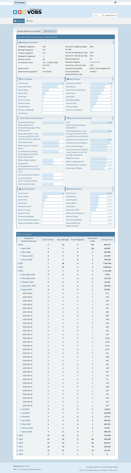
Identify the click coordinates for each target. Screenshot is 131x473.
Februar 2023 (27, 428)
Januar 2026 (27, 259)
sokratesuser (95, 62)
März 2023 (26, 424)
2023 (21, 271)
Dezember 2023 (28, 274)
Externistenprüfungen (26, 184)
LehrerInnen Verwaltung (75, 90)
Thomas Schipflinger (26, 110)
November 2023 (28, 278)
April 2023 (26, 420)
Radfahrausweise (72, 158)
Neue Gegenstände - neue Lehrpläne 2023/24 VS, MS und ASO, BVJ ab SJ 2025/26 (29, 136)
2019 (21, 446)
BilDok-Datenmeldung (27, 160)
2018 (21, 450)
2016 (21, 454)
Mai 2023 (25, 417)
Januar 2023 (27, 431)
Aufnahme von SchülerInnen (77, 139)
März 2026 (26, 252)
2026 (21, 244)
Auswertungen (72, 106)
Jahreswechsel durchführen (28, 175)
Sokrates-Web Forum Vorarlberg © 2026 (102, 467)
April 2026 (26, 248)
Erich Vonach (23, 83)
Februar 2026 (27, 256)
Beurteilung (70, 86)
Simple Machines (34, 469)
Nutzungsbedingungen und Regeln (96, 470)
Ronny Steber (23, 90)
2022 (21, 435)
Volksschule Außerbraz (75, 213)
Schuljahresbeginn (73, 100)
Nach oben (113, 470)
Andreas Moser (24, 103)
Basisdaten (70, 96)
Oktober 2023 (27, 282)
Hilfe (81, 470)
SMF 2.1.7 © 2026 (20, 469)
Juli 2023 (25, 409)
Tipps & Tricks (71, 103)
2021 (21, 439)
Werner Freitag (24, 100)
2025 (21, 263)
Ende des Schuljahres (74, 110)
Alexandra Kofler (24, 86)
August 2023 (27, 289)
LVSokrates (22, 96)
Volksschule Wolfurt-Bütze (28, 223)
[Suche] (102, 15)
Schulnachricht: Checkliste (76, 165)
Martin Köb (22, 93)
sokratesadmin (24, 106)
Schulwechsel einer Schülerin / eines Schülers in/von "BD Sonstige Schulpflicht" (77, 152)
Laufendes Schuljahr (74, 83)
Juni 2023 (26, 413)
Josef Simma (23, 113)
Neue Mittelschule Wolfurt (28, 220)
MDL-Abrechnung (25, 142)
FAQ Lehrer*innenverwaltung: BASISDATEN (76, 125)
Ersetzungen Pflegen (74, 168)
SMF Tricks (25, 466)
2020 (21, 443)
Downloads (70, 93)
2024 (21, 267)
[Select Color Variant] (115, 2)
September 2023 (29, 286)
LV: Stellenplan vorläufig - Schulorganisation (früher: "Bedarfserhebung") (28, 154)
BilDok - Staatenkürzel (74, 161)
